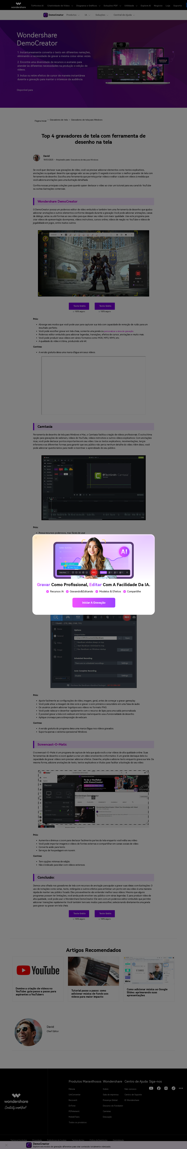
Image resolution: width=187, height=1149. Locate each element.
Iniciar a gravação (94, 602)
